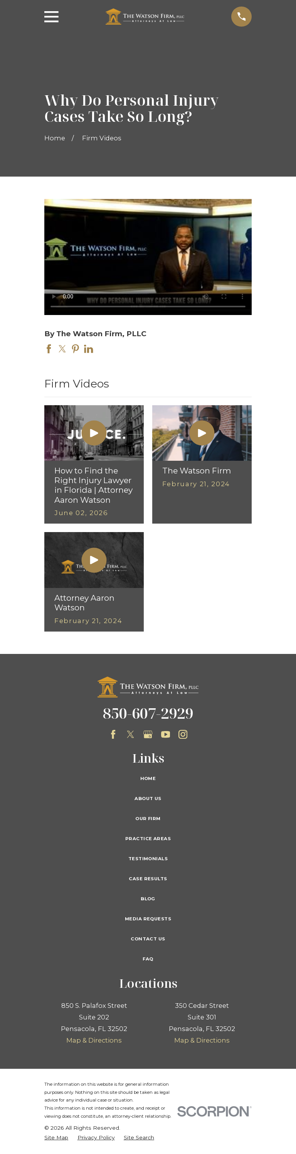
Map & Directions (94, 1040)
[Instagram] (182, 734)
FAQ (148, 959)
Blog (148, 898)
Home (148, 778)
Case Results (148, 878)
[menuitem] (56, 1137)
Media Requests (148, 919)
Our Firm (147, 818)
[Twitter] (130, 734)
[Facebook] (113, 734)
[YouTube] (165, 734)
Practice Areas (148, 838)
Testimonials (148, 858)
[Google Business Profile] (147, 734)
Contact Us (148, 939)
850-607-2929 (148, 713)
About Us (148, 798)
